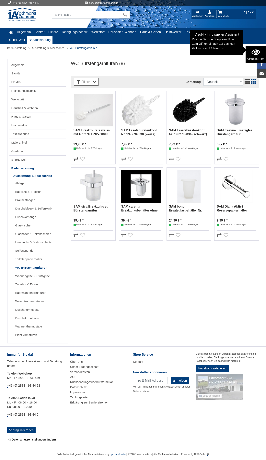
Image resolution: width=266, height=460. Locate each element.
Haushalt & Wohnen (122, 32)
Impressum (77, 392)
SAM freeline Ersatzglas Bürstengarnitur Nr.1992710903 (234, 132)
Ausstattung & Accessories (48, 48)
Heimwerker (173, 32)
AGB (73, 376)
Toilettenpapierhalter (28, 259)
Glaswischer (23, 225)
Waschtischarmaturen (29, 301)
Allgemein (24, 32)
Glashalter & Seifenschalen (33, 234)
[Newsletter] (150, 380)
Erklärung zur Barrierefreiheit (89, 402)
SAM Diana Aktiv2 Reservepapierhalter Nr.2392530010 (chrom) (234, 208)
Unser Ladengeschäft (84, 366)
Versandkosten (80, 372)
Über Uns (76, 361)
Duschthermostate (27, 309)
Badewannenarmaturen (30, 292)
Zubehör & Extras (27, 284)
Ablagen (20, 183)
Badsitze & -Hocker (28, 191)
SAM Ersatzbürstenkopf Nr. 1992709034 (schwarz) (188, 132)
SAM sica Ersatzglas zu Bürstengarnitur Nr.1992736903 (91, 208)
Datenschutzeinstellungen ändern (32, 439)
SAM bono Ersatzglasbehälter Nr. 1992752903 (185, 208)
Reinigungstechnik (75, 32)
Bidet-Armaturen (26, 335)
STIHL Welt (17, 40)
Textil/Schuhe (194, 32)
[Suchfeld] (86, 15)
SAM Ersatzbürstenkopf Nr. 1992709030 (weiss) (139, 132)
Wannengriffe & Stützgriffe (32, 276)
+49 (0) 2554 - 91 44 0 (23, 414)
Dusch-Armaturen (27, 318)
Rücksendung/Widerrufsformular (91, 382)
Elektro (53, 32)
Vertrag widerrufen (21, 430)
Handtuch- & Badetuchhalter (34, 242)
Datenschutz (78, 387)
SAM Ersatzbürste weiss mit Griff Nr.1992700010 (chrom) (92, 132)
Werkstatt (98, 32)
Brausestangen (25, 200)
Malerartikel (216, 32)
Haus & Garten (150, 32)
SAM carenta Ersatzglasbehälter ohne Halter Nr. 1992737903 (139, 208)
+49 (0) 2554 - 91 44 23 (23, 385)
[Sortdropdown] (223, 82)
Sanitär (40, 32)
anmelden (180, 380)
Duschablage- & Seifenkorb (33, 208)
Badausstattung (40, 40)
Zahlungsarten (79, 397)
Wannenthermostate (28, 326)
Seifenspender (25, 250)
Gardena (234, 32)
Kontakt (138, 361)
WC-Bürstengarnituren (31, 267)
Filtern (86, 82)
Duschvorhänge (25, 217)
